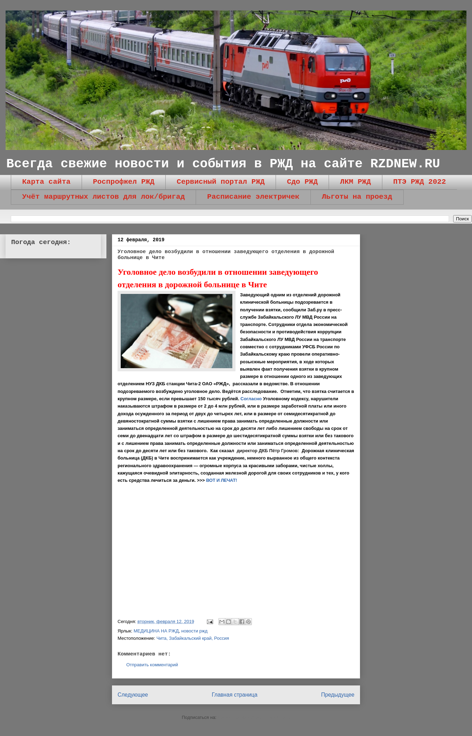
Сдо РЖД (302, 182)
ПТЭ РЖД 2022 (419, 182)
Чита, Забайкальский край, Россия (192, 638)
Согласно (251, 398)
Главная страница (234, 695)
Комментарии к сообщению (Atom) (254, 717)
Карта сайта (46, 182)
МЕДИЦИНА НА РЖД (156, 630)
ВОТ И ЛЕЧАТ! (221, 480)
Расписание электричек (253, 197)
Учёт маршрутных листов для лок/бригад (103, 197)
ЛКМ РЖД (355, 182)
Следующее (133, 695)
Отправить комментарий (152, 664)
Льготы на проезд (357, 197)
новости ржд (194, 630)
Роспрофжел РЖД (123, 182)
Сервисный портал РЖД (221, 182)
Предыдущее (337, 695)
